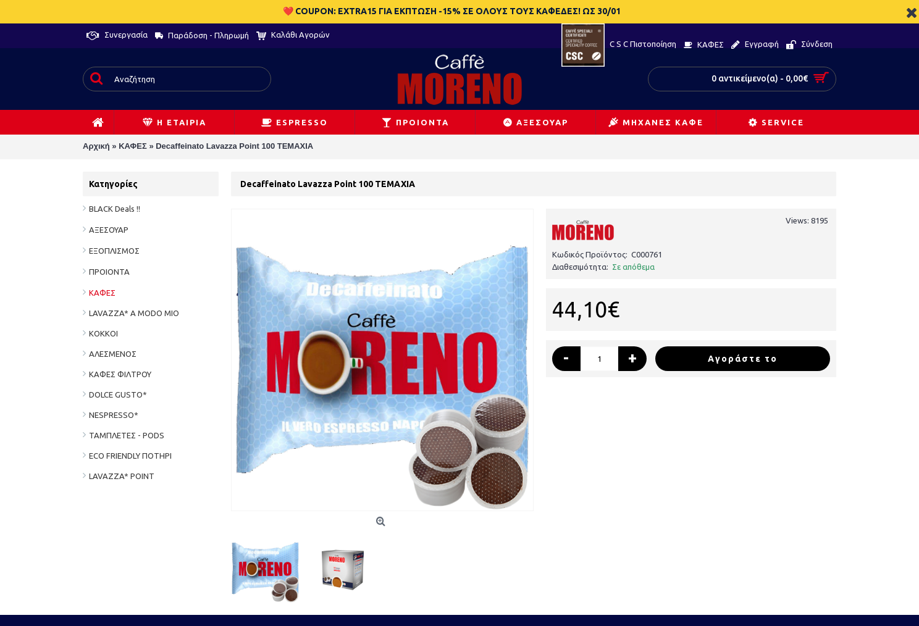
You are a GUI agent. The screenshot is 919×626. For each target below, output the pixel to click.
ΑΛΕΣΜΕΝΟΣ (112, 353)
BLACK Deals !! (114, 208)
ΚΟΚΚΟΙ (103, 333)
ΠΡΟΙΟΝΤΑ (109, 271)
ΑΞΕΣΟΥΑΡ (108, 229)
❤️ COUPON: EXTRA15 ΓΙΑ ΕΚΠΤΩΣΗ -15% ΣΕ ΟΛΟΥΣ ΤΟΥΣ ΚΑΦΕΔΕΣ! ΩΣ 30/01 (452, 11)
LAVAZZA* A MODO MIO (134, 313)
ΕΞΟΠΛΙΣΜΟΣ (114, 250)
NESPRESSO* (113, 415)
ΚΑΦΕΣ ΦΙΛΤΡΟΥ (120, 374)
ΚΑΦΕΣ (102, 292)
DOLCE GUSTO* (118, 394)
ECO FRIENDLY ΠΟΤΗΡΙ (130, 455)
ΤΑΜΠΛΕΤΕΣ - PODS (126, 435)
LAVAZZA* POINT (121, 476)
